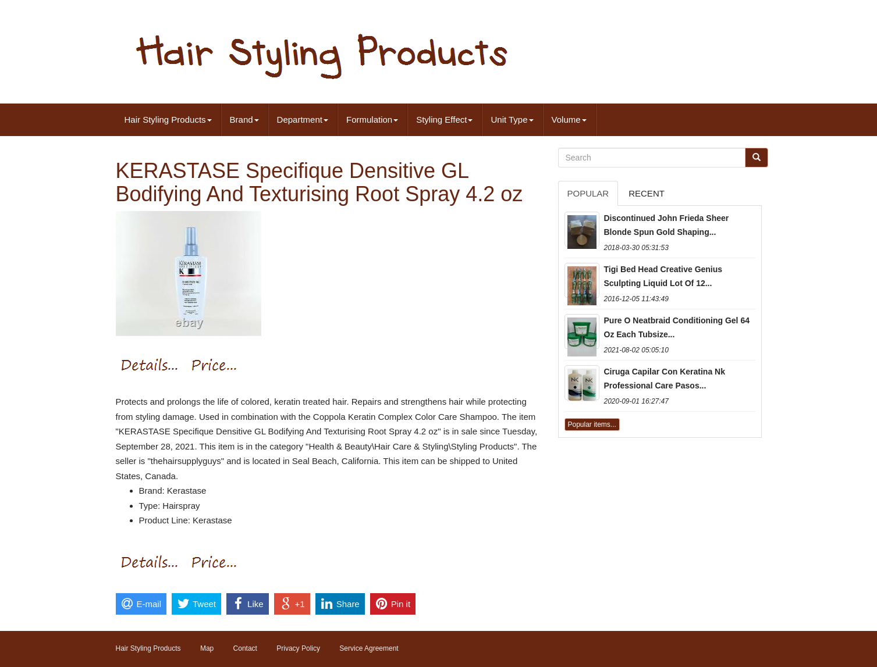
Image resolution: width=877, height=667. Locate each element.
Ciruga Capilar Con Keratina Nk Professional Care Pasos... (665, 378)
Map (207, 648)
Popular (588, 193)
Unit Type (512, 119)
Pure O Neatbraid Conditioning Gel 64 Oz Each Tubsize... (677, 327)
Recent (647, 193)
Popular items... (592, 424)
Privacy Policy (298, 648)
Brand (244, 119)
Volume (569, 119)
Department (302, 119)
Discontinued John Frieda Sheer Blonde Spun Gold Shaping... (666, 225)
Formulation (372, 119)
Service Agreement (368, 648)
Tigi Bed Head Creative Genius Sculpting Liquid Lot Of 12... (663, 276)
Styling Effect (444, 119)
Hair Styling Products (168, 119)
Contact (245, 648)
